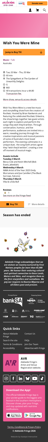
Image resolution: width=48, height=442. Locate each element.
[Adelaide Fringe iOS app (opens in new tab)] (14, 415)
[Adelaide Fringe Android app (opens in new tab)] (33, 415)
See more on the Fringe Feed (17, 195)
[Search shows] (44, 10)
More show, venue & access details (20, 99)
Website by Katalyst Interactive (24, 436)
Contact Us (30, 333)
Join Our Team (31, 344)
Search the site (10, 340)
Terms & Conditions (12, 344)
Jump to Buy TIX (24, 52)
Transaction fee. (14, 93)
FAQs (27, 340)
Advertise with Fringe (35, 348)
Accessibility (9, 348)
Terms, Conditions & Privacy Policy (24, 427)
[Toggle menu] (3, 10)
